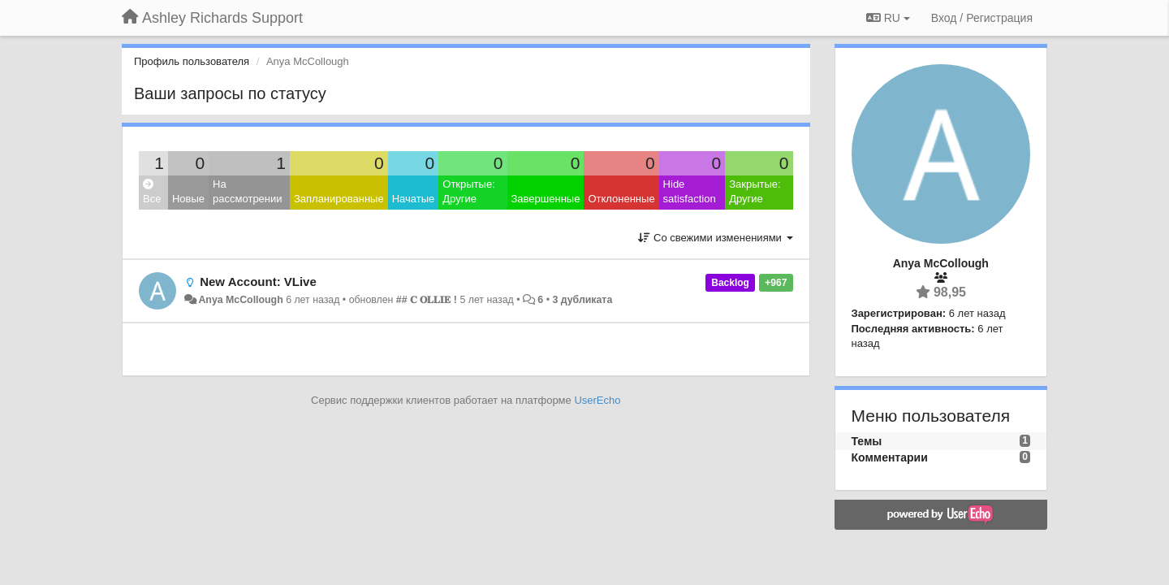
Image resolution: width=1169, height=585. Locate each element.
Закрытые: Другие (754, 192)
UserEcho (597, 400)
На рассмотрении (247, 192)
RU (888, 17)
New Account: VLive (258, 281)
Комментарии (890, 457)
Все (152, 192)
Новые (188, 199)
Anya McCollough (240, 300)
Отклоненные (621, 199)
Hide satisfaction (689, 192)
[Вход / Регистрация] (982, 18)
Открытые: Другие (468, 192)
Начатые (413, 199)
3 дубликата (582, 300)
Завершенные (545, 199)
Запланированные (339, 199)
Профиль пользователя (191, 61)
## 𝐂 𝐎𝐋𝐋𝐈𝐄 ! (426, 300)
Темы (867, 441)
